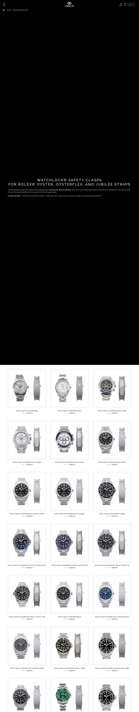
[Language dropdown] (131, 5)
